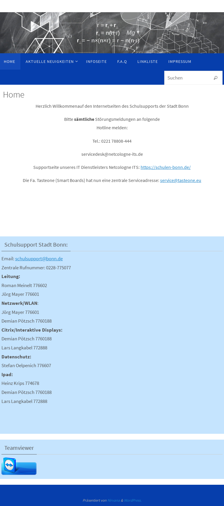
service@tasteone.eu (180, 180)
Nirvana (113, 500)
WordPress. (132, 500)
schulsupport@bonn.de (39, 258)
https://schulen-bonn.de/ (166, 167)
